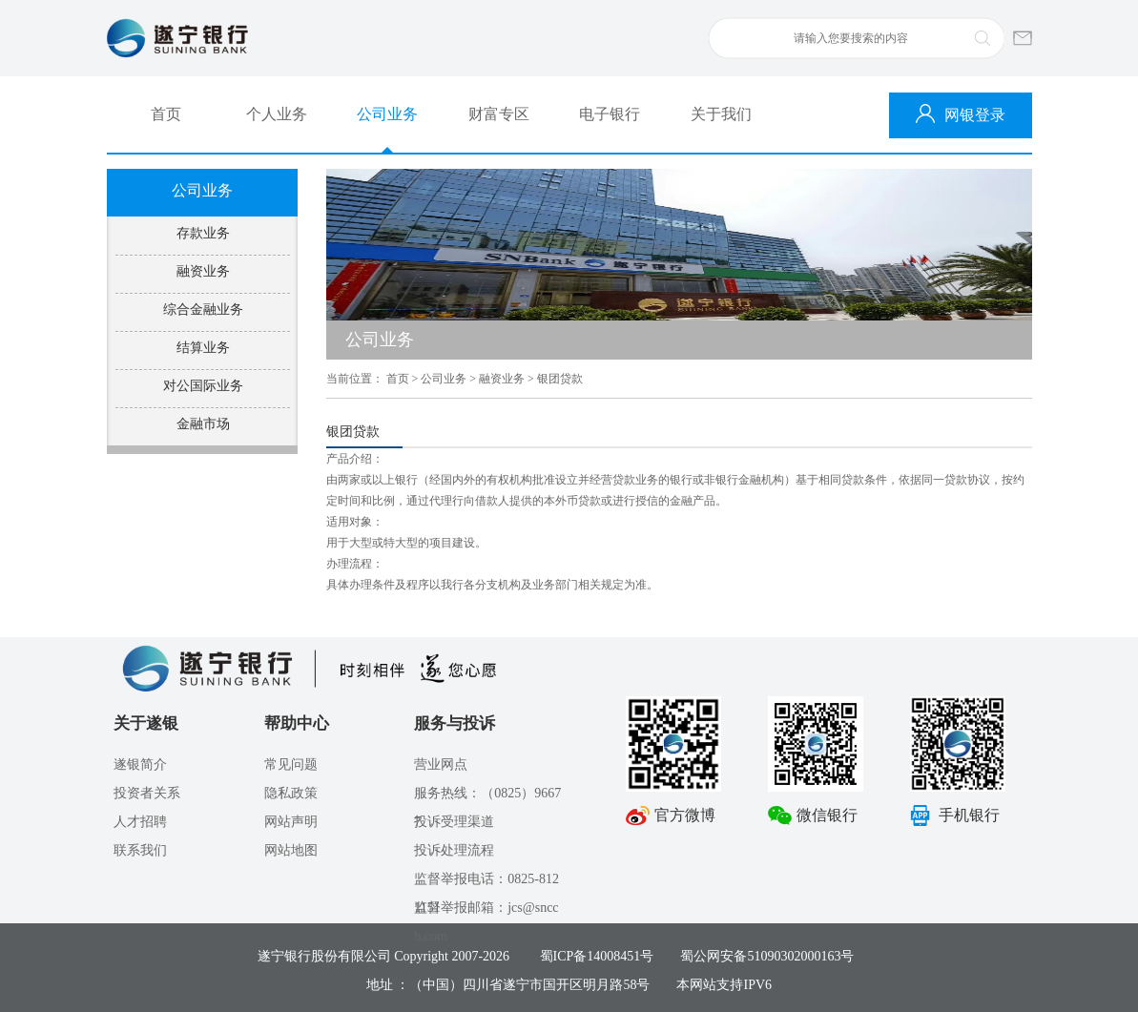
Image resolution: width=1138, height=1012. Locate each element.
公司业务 (387, 114)
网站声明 (291, 822)
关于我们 (721, 114)
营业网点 (440, 764)
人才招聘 (140, 822)
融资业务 (203, 271)
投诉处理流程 (454, 850)
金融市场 (203, 424)
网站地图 (291, 850)
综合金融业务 (203, 309)
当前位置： (354, 378)
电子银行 (609, 114)
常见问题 (291, 764)
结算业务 (203, 348)
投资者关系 (147, 793)
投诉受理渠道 (454, 822)
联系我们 (140, 850)
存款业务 (203, 233)
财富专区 (498, 114)
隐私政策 (291, 793)
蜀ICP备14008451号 (597, 956)
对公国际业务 (203, 386)
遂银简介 (140, 764)
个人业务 (276, 114)
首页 (166, 114)
